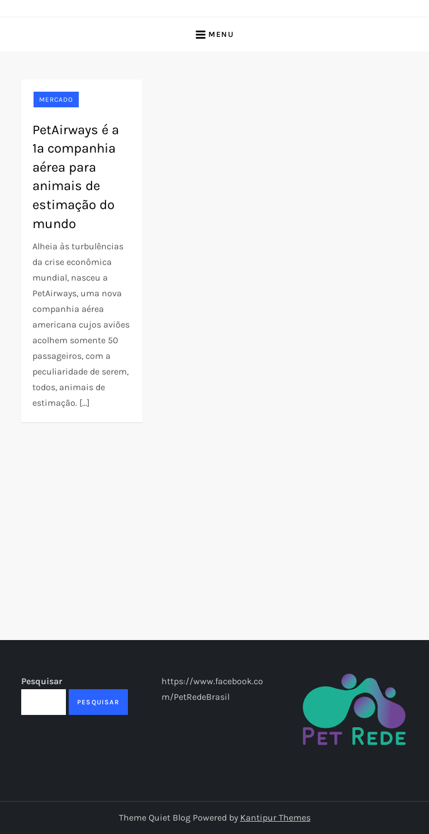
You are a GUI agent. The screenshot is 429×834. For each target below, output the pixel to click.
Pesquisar (41, 681)
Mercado (56, 99)
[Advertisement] (215, 506)
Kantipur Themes (275, 817)
